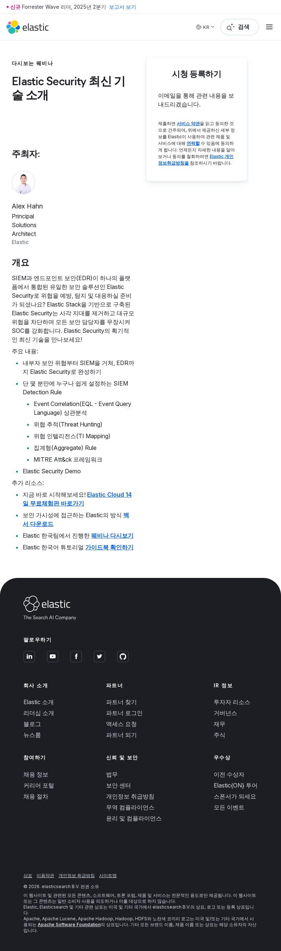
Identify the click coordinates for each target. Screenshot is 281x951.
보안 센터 (118, 785)
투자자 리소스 (232, 702)
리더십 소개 (38, 713)
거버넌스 (225, 713)
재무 (219, 724)
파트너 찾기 (121, 702)
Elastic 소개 (38, 702)
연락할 (193, 143)
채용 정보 (35, 774)
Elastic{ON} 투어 (236, 785)
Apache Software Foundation (69, 924)
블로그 (32, 724)
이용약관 (45, 875)
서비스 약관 (188, 123)
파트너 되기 (121, 734)
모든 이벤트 (229, 807)
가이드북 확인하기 (109, 547)
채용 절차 (35, 796)
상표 (27, 875)
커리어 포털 (38, 785)
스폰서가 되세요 (235, 796)
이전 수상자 (229, 774)
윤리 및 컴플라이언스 (134, 818)
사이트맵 (108, 875)
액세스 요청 (121, 724)
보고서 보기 (122, 7)
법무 (112, 774)
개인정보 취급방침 (130, 796)
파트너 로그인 (124, 713)
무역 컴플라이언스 (130, 807)
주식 (219, 734)
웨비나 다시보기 (112, 535)
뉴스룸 (32, 734)
